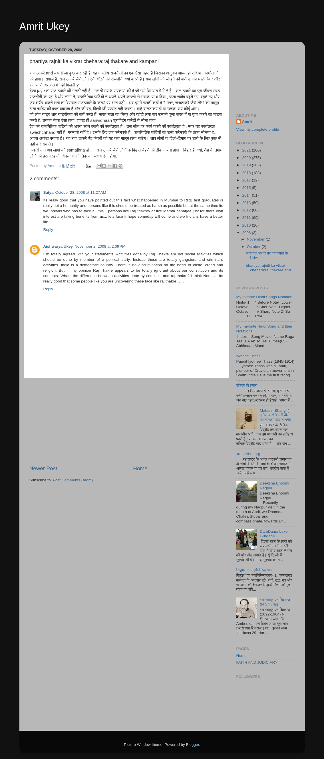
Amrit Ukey (44, 26)
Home (140, 468)
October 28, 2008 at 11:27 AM (80, 192)
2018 (247, 173)
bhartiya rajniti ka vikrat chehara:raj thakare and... (270, 267)
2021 (247, 150)
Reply (48, 229)
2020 (247, 158)
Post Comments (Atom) (73, 480)
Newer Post (43, 468)
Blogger (192, 744)
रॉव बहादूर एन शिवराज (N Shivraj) (275, 601)
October (254, 247)
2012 (247, 210)
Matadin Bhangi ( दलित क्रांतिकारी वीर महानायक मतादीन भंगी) (275, 415)
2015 (247, 187)
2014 (247, 195)
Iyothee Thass (248, 356)
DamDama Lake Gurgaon (274, 533)
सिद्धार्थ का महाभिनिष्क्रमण (254, 570)
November (256, 239)
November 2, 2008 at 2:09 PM (100, 246)
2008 (247, 233)
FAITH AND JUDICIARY (257, 662)
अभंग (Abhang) (248, 454)
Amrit (247, 122)
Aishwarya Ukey (58, 246)
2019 (247, 165)
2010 (247, 225)
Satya (48, 192)
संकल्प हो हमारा (246, 385)
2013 (247, 203)
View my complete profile (257, 129)
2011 (247, 217)
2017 (247, 180)
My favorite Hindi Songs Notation (264, 297)
